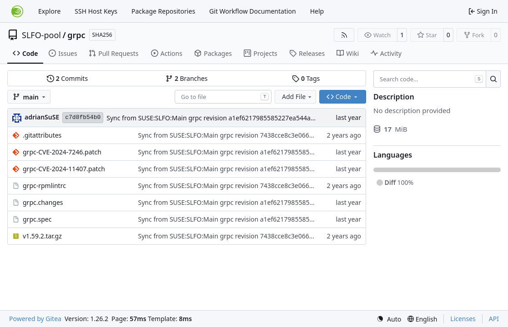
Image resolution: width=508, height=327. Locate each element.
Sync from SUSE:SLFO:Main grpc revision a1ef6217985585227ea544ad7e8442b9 (225, 118)
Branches (186, 78)
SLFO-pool (41, 35)
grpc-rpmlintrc (44, 185)
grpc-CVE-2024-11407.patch (64, 168)
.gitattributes (42, 135)
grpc (76, 35)
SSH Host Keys (96, 11)
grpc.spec (37, 219)
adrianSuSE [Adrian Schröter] (42, 117)
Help (317, 11)
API (494, 318)
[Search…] (493, 79)
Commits (67, 78)
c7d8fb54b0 (83, 117)
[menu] (389, 319)
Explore (49, 11)
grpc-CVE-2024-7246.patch (62, 152)
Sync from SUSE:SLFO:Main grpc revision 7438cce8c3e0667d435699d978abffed (255, 135)
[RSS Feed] (344, 35)
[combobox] (223, 97)
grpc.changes (43, 202)
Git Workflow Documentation (252, 11)
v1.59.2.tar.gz (42, 236)
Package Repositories (163, 11)
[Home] (17, 11)
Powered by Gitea (35, 318)
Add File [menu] (297, 96)
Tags (306, 78)
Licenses (463, 318)
